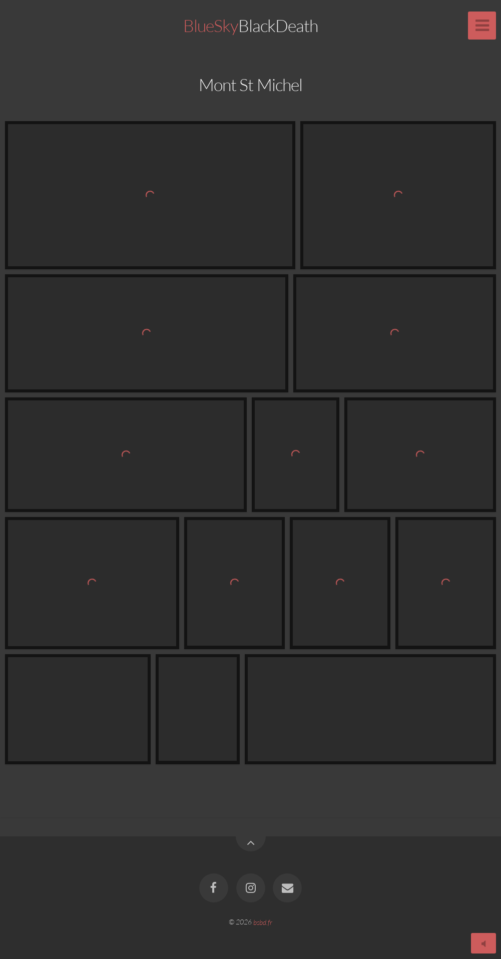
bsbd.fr (262, 921)
